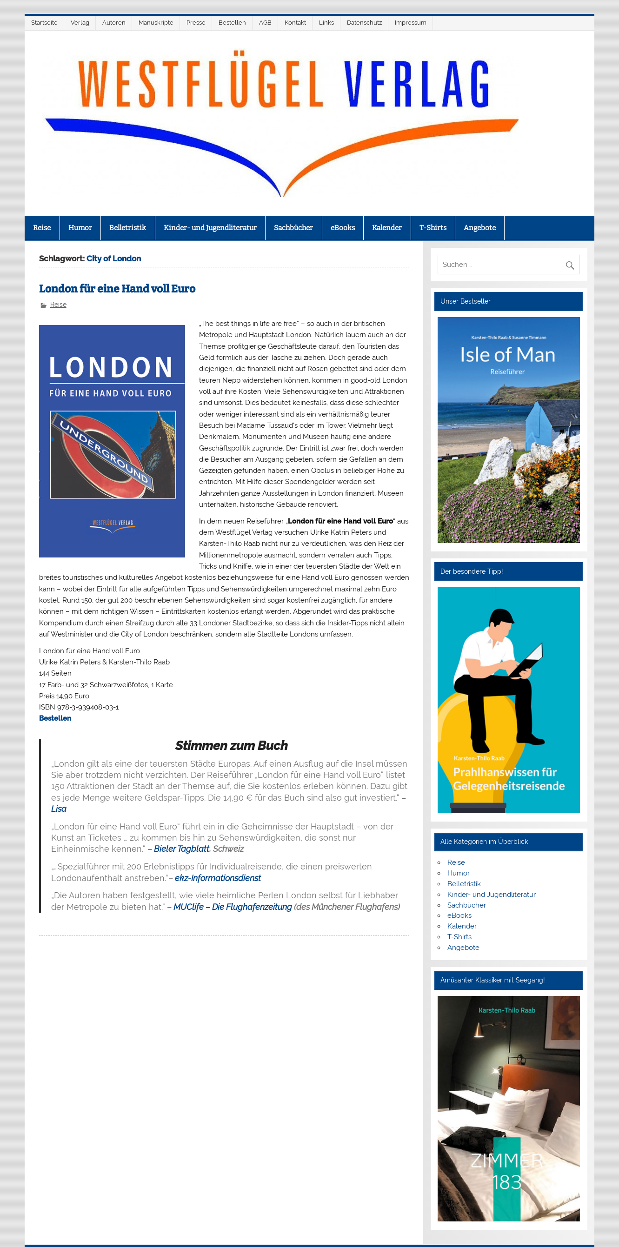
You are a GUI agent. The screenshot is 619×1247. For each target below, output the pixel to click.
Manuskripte (156, 22)
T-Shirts (432, 228)
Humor (80, 228)
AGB (265, 22)
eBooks (343, 228)
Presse (196, 22)
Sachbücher (293, 228)
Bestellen (232, 22)
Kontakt (295, 22)
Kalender (387, 228)
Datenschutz (364, 22)
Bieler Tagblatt (181, 849)
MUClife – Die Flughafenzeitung (232, 907)
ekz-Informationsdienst (218, 878)
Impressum (410, 22)
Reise (42, 228)
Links (326, 22)
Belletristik (127, 228)
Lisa (59, 809)
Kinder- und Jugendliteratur (210, 228)
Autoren (114, 22)
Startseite (44, 22)
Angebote (480, 228)
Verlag (80, 22)
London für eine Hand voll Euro (117, 289)
